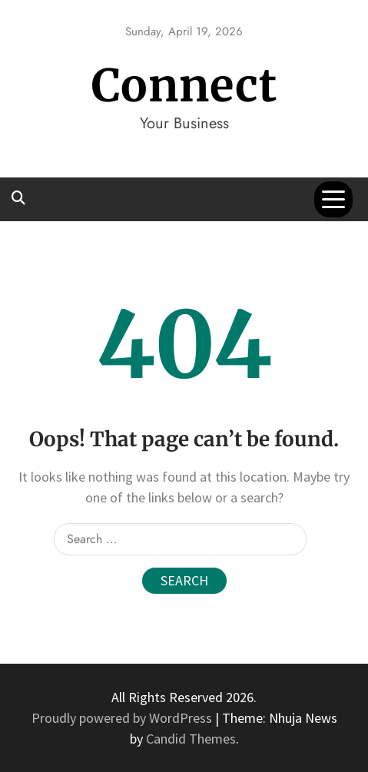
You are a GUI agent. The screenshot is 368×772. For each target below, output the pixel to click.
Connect (184, 86)
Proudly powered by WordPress (123, 718)
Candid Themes (191, 738)
